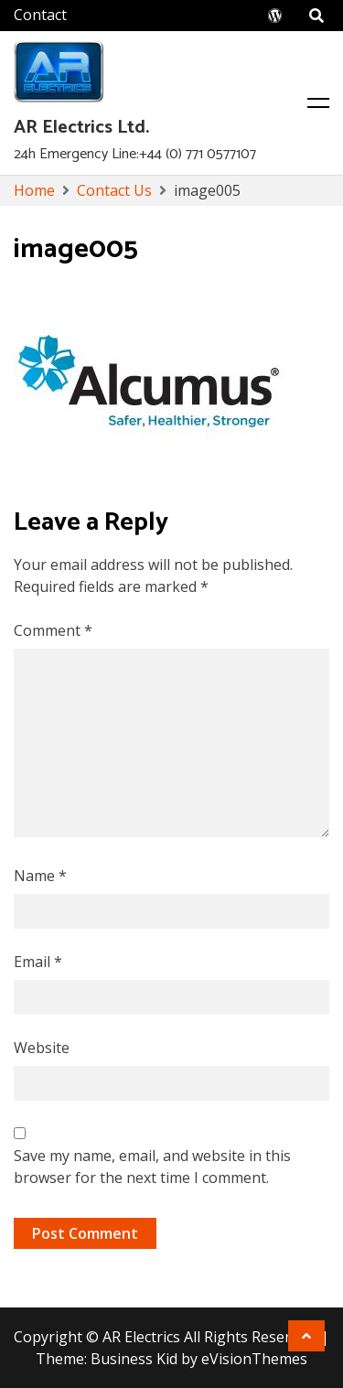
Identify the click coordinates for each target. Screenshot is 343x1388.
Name (40, 876)
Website (42, 1048)
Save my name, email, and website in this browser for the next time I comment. (152, 1167)
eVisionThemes (254, 1359)
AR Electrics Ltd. (81, 128)
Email (38, 962)
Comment (53, 630)
